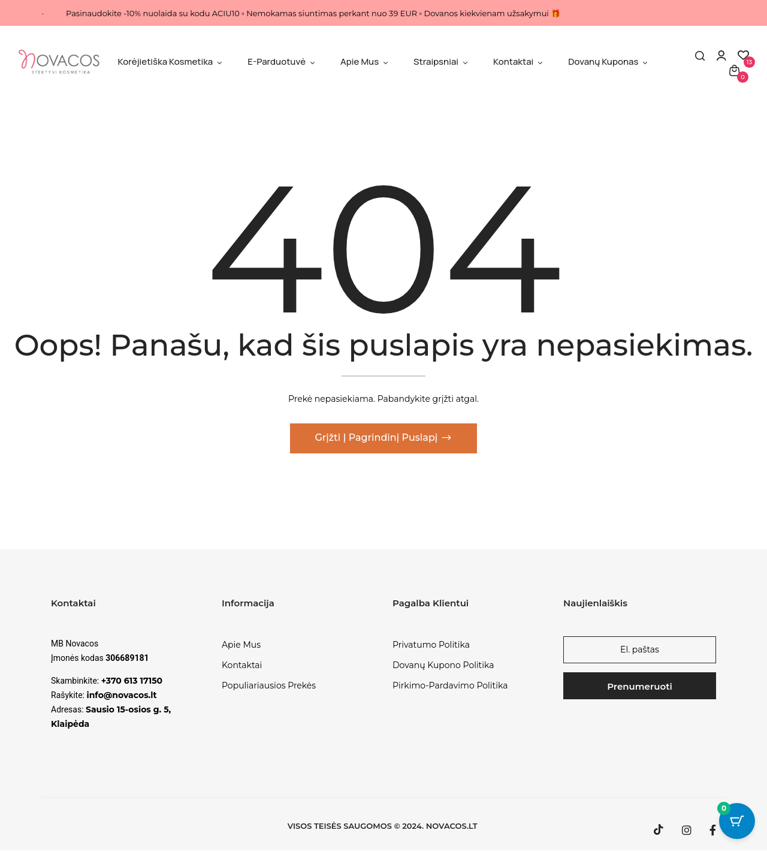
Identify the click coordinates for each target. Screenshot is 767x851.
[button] (734, 69)
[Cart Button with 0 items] (737, 821)
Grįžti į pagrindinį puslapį (377, 438)
